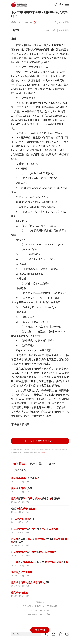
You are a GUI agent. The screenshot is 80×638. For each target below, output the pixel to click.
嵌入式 (52, 464)
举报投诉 (43, 452)
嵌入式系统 (20, 470)
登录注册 (27, 606)
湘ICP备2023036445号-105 (40, 614)
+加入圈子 (64, 30)
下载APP (40, 602)
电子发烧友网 (51, 606)
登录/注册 (40, 630)
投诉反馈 (38, 606)
